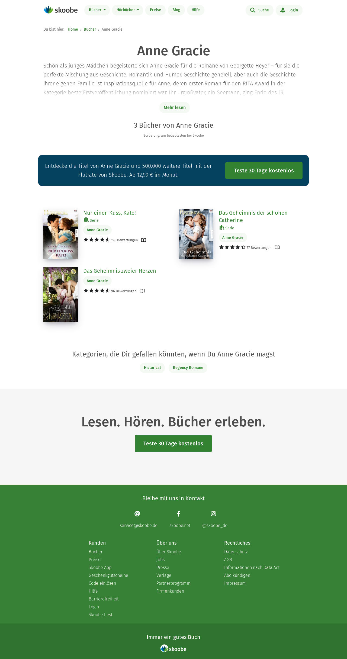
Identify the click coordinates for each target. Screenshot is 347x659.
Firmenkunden (170, 591)
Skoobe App (100, 567)
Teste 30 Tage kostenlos (264, 170)
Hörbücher (126, 10)
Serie (91, 220)
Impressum (235, 583)
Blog (176, 10)
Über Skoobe (168, 551)
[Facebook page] (180, 519)
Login (289, 9)
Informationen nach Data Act (251, 567)
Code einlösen (102, 583)
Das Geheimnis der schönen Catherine (253, 217)
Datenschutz (236, 551)
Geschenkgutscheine (108, 575)
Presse (162, 567)
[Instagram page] (215, 519)
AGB (228, 559)
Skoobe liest (100, 614)
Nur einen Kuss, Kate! (109, 213)
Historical (152, 367)
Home (73, 29)
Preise (155, 10)
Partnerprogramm (173, 583)
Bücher (95, 10)
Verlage (163, 575)
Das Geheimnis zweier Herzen (119, 271)
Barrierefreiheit (103, 599)
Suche (259, 9)
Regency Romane (188, 367)
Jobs (160, 559)
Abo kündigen (237, 575)
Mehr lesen (175, 107)
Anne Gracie (97, 230)
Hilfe (196, 10)
